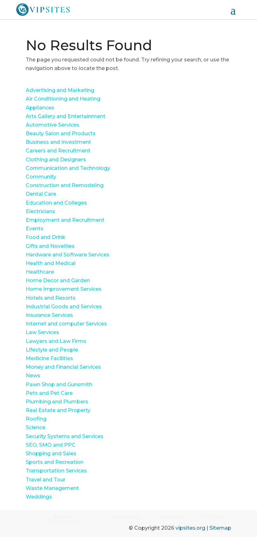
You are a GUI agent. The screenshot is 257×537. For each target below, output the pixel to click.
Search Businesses (64, 519)
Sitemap (220, 528)
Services (171, 517)
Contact (213, 517)
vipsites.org (190, 528)
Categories (125, 517)
